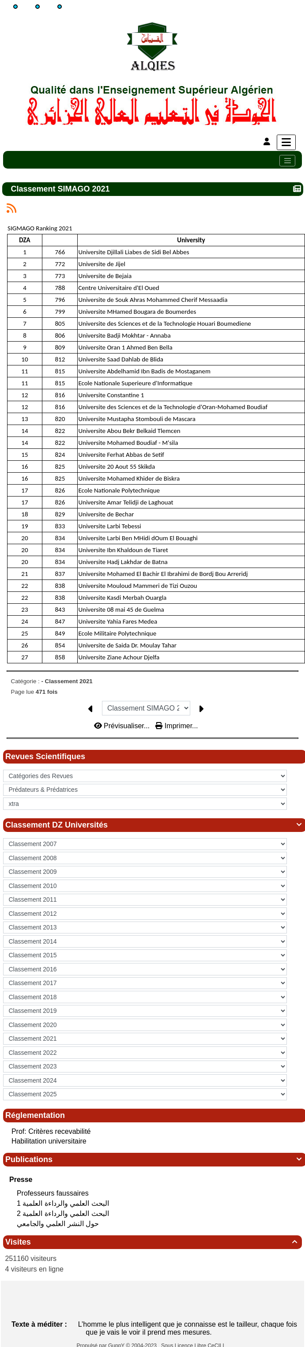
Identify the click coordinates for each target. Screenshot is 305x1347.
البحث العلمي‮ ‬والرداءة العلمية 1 (64, 1203)
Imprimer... (176, 726)
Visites (152, 1242)
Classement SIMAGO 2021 (61, 188)
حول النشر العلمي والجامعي (59, 1223)
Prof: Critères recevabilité (51, 1131)
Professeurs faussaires (53, 1193)
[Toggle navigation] (287, 160)
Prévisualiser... (123, 726)
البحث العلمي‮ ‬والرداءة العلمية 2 (64, 1213)
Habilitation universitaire (49, 1141)
